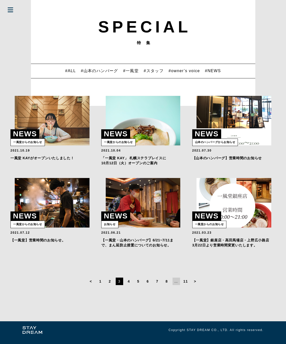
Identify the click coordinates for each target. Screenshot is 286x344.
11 (185, 287)
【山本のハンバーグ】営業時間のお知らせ (227, 161)
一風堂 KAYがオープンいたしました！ (42, 161)
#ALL (70, 71)
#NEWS (213, 71)
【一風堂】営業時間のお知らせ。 (38, 245)
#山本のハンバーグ (99, 71)
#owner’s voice (184, 71)
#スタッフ (154, 71)
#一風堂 (131, 71)
